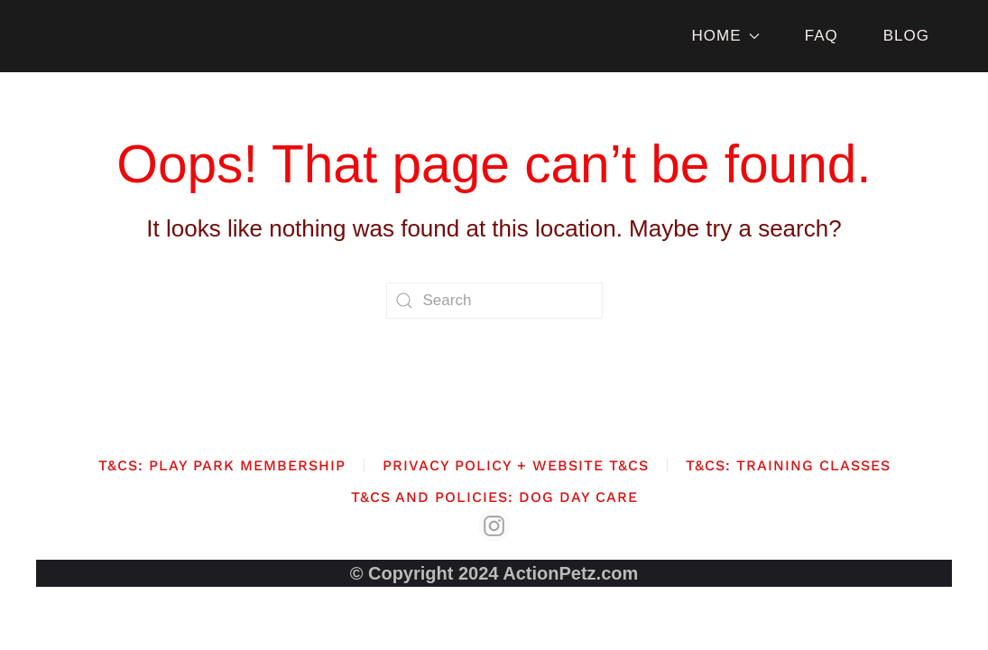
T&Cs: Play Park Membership (222, 465)
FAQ (821, 35)
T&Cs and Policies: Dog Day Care (494, 497)
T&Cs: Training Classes (788, 465)
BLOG (906, 35)
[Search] (494, 301)
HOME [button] (725, 35)
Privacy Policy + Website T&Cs (516, 465)
